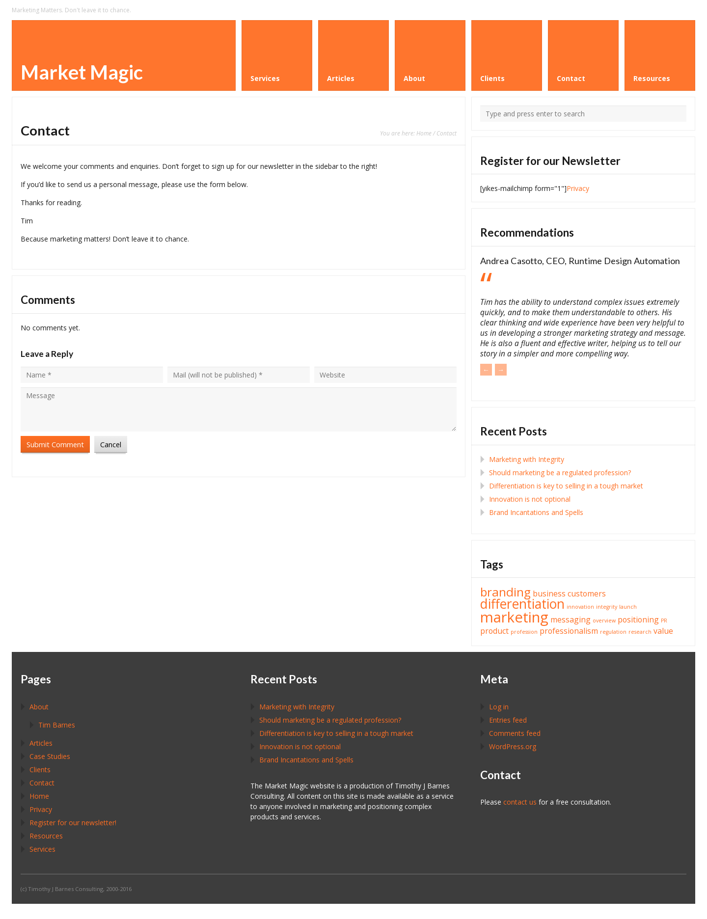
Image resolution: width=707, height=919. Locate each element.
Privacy (578, 188)
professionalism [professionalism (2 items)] (569, 630)
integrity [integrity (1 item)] (606, 606)
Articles (41, 743)
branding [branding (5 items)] (505, 592)
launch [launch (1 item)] (628, 606)
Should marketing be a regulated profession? (560, 472)
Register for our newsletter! (72, 822)
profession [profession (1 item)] (524, 631)
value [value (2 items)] (663, 630)
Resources (46, 835)
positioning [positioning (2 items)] (638, 619)
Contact (41, 782)
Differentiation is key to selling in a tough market (566, 485)
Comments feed (515, 733)
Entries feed (508, 720)
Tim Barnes (56, 725)
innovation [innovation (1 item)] (580, 606)
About (39, 706)
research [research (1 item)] (640, 631)
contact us (520, 802)
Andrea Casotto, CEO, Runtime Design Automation (580, 260)
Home (424, 133)
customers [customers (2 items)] (587, 593)
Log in (499, 706)
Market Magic (82, 72)
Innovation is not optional (530, 499)
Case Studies (49, 756)
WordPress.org (512, 746)
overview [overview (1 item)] (604, 620)
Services (42, 849)
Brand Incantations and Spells (536, 512)
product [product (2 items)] (494, 630)
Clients (40, 769)
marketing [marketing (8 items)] (514, 617)
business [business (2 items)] (549, 593)
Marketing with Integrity (526, 459)
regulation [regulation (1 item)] (613, 631)
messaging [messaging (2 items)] (570, 619)
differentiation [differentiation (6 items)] (522, 604)
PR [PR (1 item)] (664, 620)
